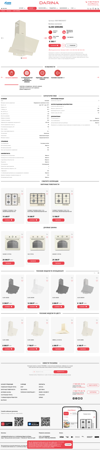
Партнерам (93, 393)
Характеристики (50, 96)
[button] (21, 58)
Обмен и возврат (44, 393)
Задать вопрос (93, 386)
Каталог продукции (7, 385)
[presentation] (2, 38)
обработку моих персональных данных (62, 375)
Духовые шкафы (6, 393)
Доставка (42, 390)
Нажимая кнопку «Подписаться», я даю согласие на (50, 375)
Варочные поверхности (8, 390)
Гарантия (42, 395)
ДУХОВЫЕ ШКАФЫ (50, 228)
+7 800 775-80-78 (93, 2)
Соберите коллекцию (50, 181)
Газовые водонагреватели (9, 398)
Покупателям (42, 8)
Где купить (24, 390)
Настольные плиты (6, 395)
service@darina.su (93, 4)
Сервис (41, 398)
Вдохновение (63, 8)
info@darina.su (80, 394)
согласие (58, 444)
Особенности (50, 67)
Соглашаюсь (68, 444)
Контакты (42, 385)
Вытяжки (9, 11)
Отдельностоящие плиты (8, 387)
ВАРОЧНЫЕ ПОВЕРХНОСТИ (50, 184)
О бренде (23, 385)
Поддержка (53, 8)
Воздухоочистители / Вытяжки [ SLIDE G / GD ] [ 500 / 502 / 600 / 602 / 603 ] (68, 50)
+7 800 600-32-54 (79, 385)
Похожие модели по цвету (50, 314)
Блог (22, 387)
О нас (72, 8)
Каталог (21, 8)
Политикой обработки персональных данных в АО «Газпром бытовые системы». (44, 446)
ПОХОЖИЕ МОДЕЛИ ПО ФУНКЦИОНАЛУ (50, 271)
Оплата (41, 387)
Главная (3, 11)
